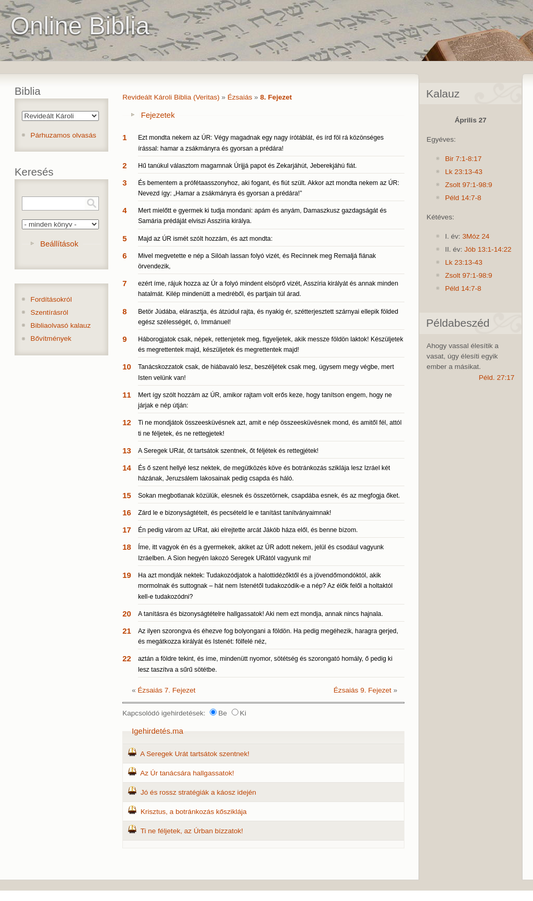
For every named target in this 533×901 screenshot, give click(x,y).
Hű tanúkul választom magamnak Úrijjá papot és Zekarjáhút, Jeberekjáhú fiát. (247, 165)
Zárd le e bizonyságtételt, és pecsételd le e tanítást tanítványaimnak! (234, 512)
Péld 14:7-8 (463, 198)
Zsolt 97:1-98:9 (468, 185)
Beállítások (59, 243)
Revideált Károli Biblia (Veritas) (171, 97)
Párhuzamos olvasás (63, 135)
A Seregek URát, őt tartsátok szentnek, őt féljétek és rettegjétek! (228, 450)
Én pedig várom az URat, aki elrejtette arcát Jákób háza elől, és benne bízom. (248, 530)
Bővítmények (51, 338)
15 (126, 495)
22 (126, 658)
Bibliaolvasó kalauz (61, 325)
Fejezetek (158, 114)
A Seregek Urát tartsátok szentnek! (194, 754)
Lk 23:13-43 (464, 172)
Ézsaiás (239, 97)
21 (126, 630)
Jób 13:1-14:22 (488, 249)
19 (126, 575)
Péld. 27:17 (497, 377)
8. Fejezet (276, 97)
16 (126, 512)
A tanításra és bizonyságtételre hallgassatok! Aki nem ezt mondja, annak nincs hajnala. (260, 614)
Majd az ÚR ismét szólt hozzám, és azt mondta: (205, 238)
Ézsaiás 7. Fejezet (167, 690)
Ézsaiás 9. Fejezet (362, 690)
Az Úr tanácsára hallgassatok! (187, 773)
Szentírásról (50, 312)
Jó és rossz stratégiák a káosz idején (198, 792)
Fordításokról (51, 299)
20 (126, 613)
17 (126, 529)
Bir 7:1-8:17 (463, 159)
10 (126, 366)
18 (126, 546)
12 (126, 422)
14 (126, 467)
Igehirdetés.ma (157, 730)
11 (126, 394)
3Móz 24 (475, 236)
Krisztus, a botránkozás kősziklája (194, 812)
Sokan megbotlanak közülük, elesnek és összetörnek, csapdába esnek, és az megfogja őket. (269, 495)
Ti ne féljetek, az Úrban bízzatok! (192, 831)
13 (126, 450)
